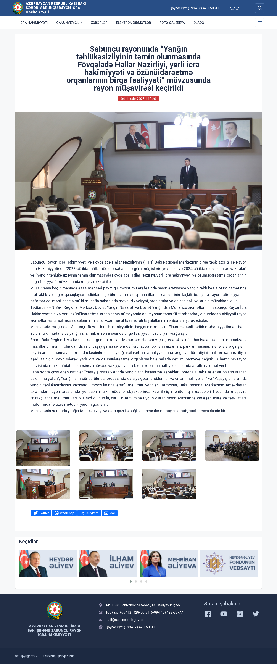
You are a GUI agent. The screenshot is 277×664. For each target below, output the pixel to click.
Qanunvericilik (69, 23)
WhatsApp (67, 513)
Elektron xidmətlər (133, 23)
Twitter (44, 513)
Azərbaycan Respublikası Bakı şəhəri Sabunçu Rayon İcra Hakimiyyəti (56, 7)
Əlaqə (198, 23)
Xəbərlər (99, 23)
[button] (130, 581)
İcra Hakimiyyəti (33, 23)
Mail (112, 513)
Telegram (91, 513)
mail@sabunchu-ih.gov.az (124, 620)
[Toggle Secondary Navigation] (259, 22)
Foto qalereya (172, 23)
